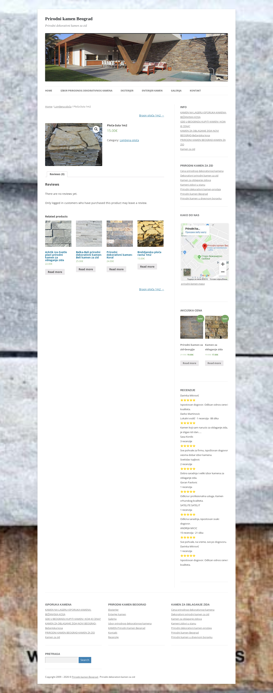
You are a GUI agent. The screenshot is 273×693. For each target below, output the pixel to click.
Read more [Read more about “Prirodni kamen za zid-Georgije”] (189, 363)
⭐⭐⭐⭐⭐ (188, 468)
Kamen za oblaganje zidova (195, 180)
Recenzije (113, 637)
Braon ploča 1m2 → (151, 115)
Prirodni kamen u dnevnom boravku (201, 198)
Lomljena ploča (62, 106)
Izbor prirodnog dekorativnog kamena (86, 90)
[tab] (57, 174)
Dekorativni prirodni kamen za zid (199, 175)
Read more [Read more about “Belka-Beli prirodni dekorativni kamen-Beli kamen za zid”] (86, 269)
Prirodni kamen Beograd (69, 18)
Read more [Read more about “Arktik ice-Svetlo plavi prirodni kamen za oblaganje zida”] (55, 272)
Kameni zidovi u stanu (192, 184)
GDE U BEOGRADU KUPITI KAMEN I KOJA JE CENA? (73, 619)
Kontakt (195, 90)
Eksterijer (127, 90)
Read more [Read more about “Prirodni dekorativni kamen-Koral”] (116, 269)
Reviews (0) (57, 174)
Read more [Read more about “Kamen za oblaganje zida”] (214, 363)
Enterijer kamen (152, 90)
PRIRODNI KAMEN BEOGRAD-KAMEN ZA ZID (70, 632)
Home (48, 90)
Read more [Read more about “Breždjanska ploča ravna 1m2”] (147, 266)
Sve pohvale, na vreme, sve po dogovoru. (203, 542)
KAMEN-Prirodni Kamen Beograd (126, 628)
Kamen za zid (187, 149)
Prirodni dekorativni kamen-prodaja (200, 189)
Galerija (176, 90)
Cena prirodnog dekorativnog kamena (202, 171)
